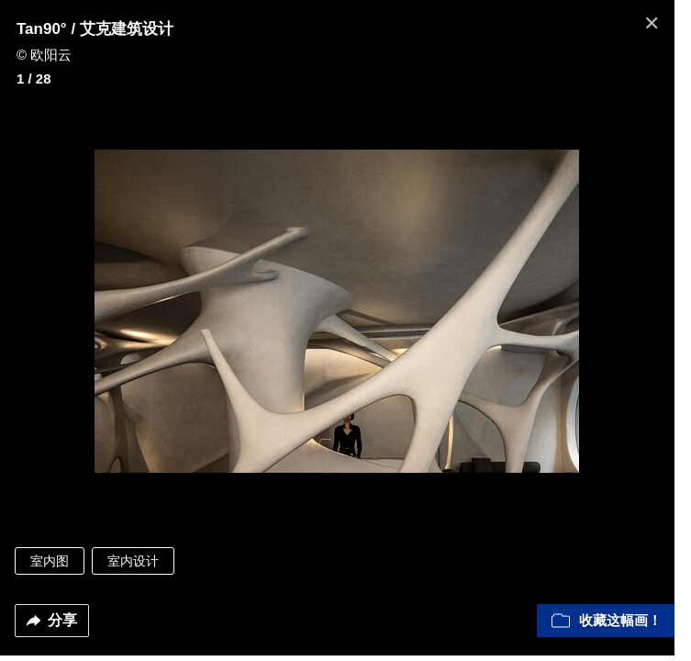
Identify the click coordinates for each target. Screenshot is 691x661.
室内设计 (133, 566)
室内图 (49, 566)
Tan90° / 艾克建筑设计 (95, 29)
